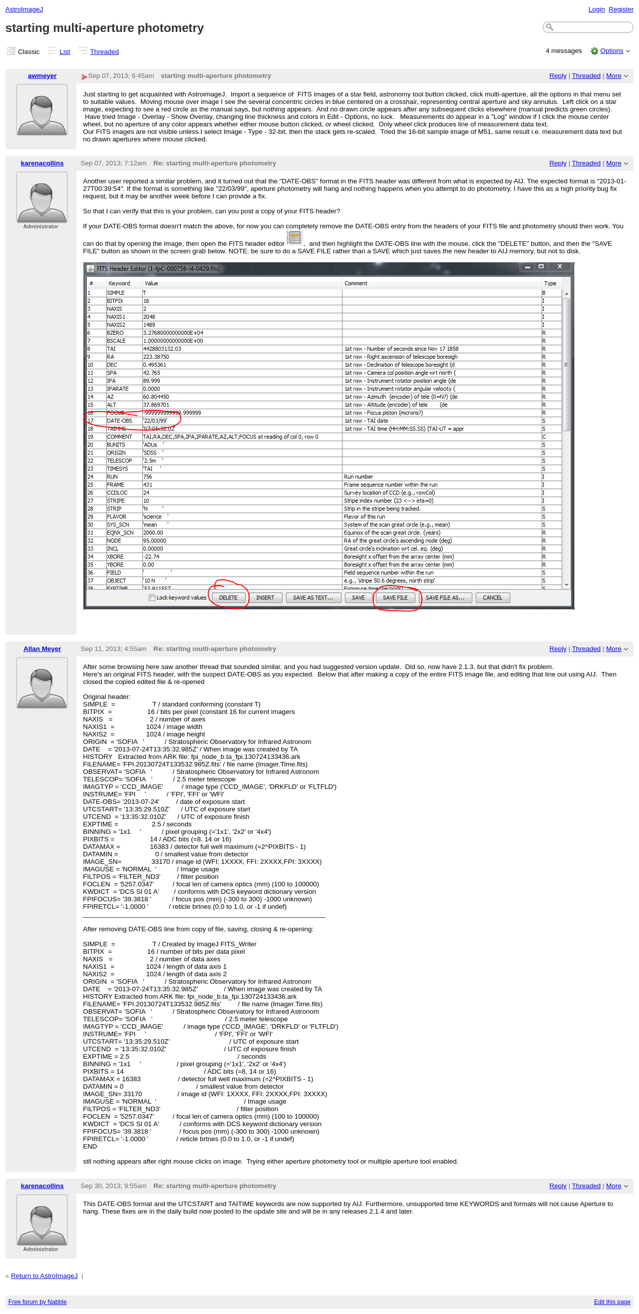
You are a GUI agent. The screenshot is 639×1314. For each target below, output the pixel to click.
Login (597, 9)
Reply (558, 75)
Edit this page (612, 1302)
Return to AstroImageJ (44, 1276)
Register (621, 9)
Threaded (104, 51)
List (65, 51)
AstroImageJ (24, 9)
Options (611, 50)
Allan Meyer (42, 649)
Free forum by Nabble (37, 1302)
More (614, 75)
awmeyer (42, 75)
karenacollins (42, 163)
